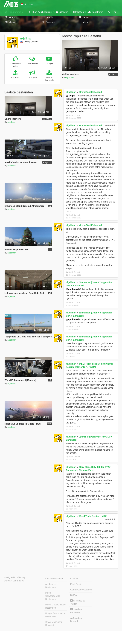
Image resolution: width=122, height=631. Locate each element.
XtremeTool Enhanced (90, 92)
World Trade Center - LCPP (93, 516)
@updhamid (72, 289)
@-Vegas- (71, 95)
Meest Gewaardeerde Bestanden (52, 596)
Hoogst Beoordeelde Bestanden (55, 615)
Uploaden (62, 12)
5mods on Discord (76, 619)
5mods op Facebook (76, 611)
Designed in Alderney (14, 577)
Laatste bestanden (54, 578)
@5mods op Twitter (77, 602)
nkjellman (26, 38)
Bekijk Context (73, 115)
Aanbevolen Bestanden (51, 586)
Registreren (95, 12)
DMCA (73, 595)
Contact (74, 578)
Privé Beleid (76, 584)
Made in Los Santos (14, 580)
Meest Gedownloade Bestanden (55, 606)
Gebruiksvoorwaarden (81, 589)
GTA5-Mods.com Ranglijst (53, 623)
